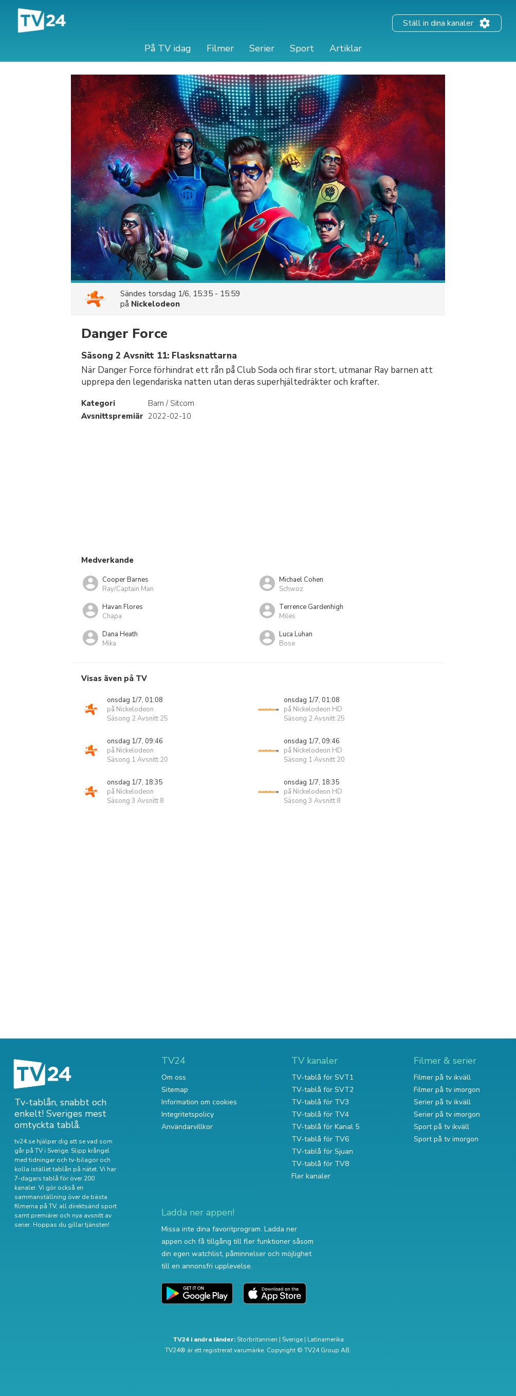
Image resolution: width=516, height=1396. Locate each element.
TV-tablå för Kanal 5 (325, 1127)
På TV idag (167, 48)
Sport (302, 48)
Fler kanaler (310, 1176)
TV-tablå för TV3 (320, 1102)
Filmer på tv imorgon (447, 1090)
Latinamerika (325, 1339)
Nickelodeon (155, 304)
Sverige (292, 1339)
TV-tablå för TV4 (320, 1114)
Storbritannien (257, 1339)
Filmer (220, 48)
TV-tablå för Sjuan (322, 1151)
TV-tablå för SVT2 (322, 1090)
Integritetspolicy (187, 1114)
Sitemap (174, 1090)
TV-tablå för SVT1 (322, 1077)
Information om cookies (199, 1102)
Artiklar (345, 48)
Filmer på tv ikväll (442, 1077)
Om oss (173, 1077)
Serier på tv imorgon (447, 1114)
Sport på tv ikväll (441, 1127)
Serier (261, 48)
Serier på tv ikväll (442, 1102)
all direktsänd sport (88, 1206)
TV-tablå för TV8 (320, 1164)
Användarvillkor (187, 1127)
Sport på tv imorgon (446, 1139)
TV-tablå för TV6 (320, 1139)
